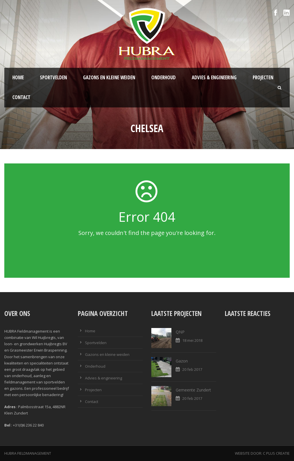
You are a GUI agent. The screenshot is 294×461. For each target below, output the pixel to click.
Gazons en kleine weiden (109, 77)
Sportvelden (53, 77)
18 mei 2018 (192, 340)
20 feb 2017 (192, 369)
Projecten (263, 77)
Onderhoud (163, 77)
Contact (21, 97)
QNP (180, 332)
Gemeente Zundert (193, 390)
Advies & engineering (214, 77)
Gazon (182, 361)
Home (18, 77)
